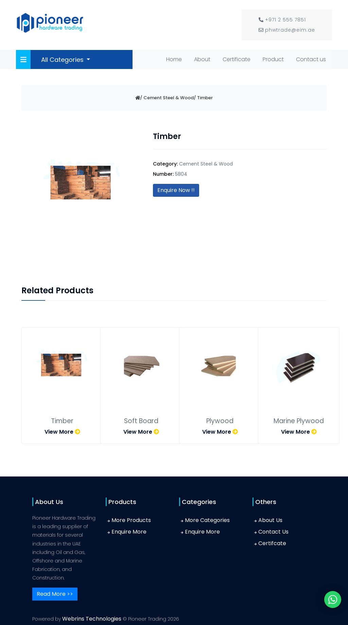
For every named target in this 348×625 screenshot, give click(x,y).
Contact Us (273, 532)
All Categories (63, 59)
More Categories (207, 520)
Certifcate (272, 543)
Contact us (311, 59)
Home (175, 58)
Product (273, 59)
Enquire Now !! (176, 190)
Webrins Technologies (92, 619)
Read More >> (55, 594)
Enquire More (128, 532)
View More (62, 432)
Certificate (236, 59)
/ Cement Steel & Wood (167, 97)
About (202, 59)
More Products (131, 520)
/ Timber (203, 97)
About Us (270, 520)
